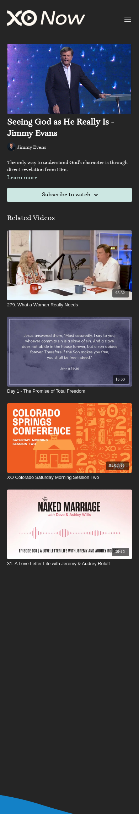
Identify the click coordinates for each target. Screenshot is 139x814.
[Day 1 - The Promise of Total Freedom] (69, 391)
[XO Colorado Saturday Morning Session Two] (69, 477)
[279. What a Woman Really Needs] (69, 304)
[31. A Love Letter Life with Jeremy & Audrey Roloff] (69, 563)
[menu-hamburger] (127, 19)
